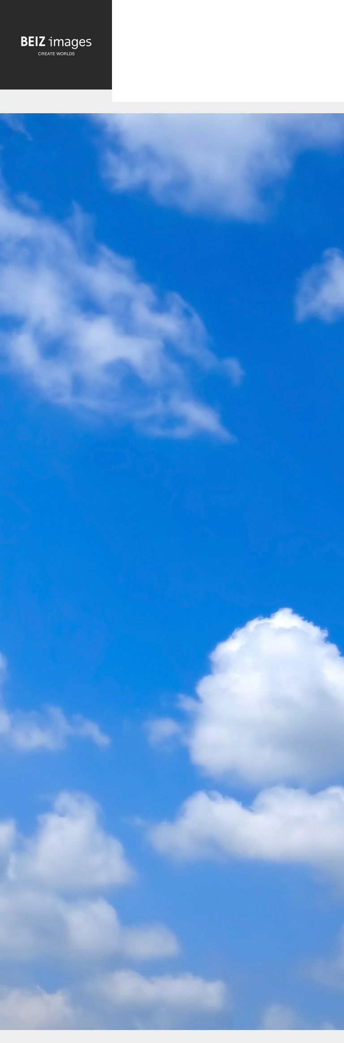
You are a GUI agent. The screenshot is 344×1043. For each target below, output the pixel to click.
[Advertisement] (228, 58)
